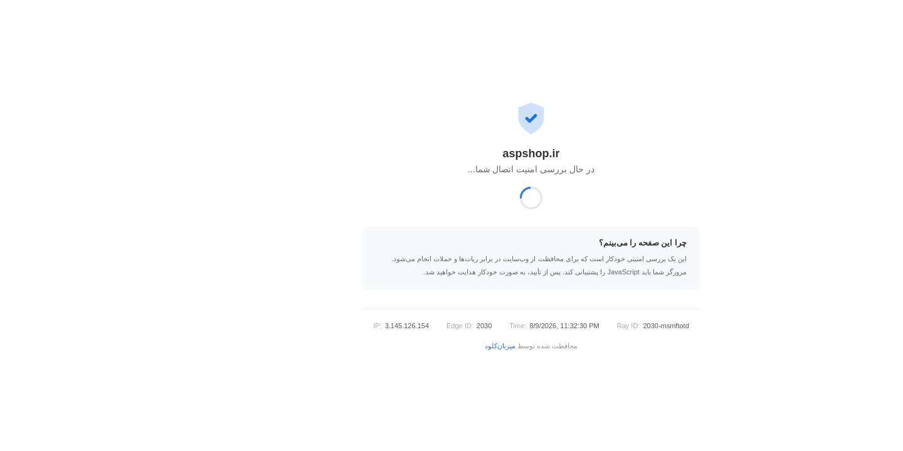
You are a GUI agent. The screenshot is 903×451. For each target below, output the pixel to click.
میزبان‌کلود (420, 346)
